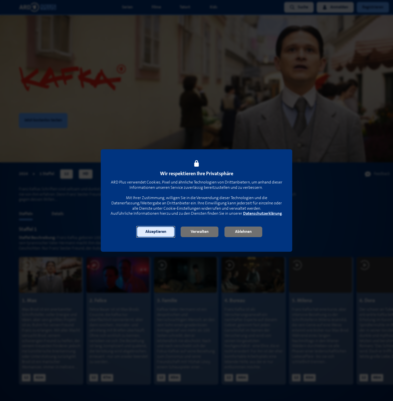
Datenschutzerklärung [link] (262, 213)
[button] (156, 232)
